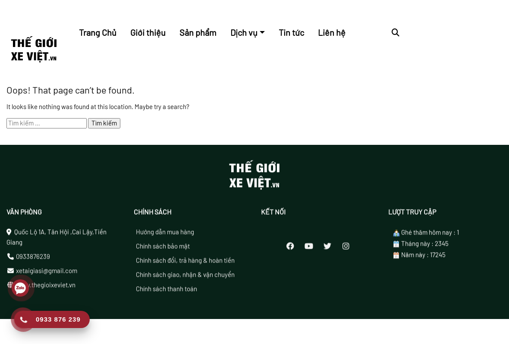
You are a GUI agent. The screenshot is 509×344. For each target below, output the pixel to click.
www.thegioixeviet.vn (45, 287)
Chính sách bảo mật (163, 249)
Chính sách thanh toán (166, 291)
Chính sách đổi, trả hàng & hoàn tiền (185, 263)
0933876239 (33, 259)
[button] (395, 33)
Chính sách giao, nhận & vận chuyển (185, 277)
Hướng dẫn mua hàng (165, 234)
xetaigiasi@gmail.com (46, 273)
